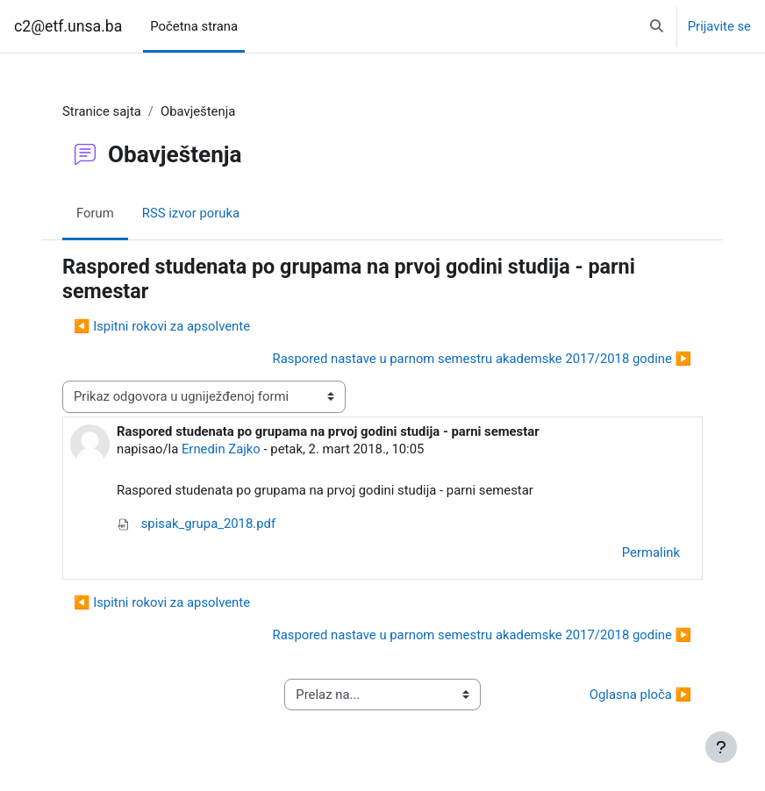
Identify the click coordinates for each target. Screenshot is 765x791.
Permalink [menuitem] (651, 552)
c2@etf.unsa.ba (68, 26)
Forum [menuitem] (95, 213)
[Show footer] (721, 747)
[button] (656, 26)
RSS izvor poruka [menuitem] (191, 213)
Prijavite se (719, 26)
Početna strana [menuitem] (194, 26)
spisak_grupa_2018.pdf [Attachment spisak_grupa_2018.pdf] (196, 523)
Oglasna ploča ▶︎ (640, 694)
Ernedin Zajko (221, 449)
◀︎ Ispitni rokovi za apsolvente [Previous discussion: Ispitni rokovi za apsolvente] (162, 326)
